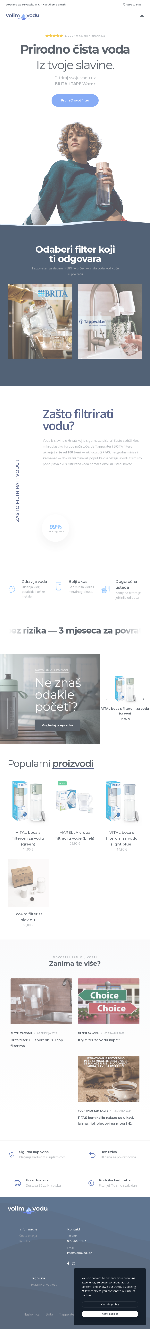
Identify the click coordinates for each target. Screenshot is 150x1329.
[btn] (110, 1304)
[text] (110, 1314)
